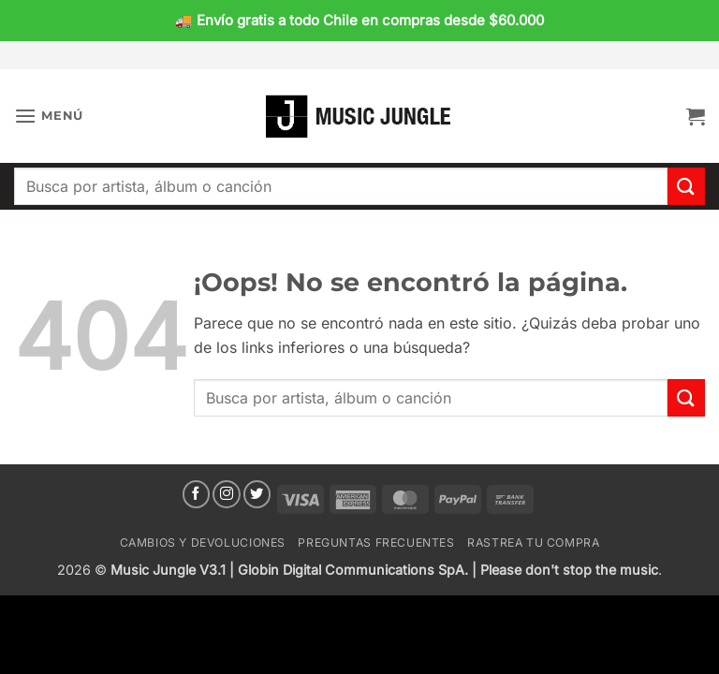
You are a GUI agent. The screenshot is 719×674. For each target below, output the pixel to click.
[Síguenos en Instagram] (227, 494)
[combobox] (341, 186)
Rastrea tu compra (533, 542)
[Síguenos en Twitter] (257, 494)
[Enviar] (686, 186)
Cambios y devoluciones (203, 542)
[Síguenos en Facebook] (197, 494)
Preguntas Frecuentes (376, 542)
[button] (48, 116)
